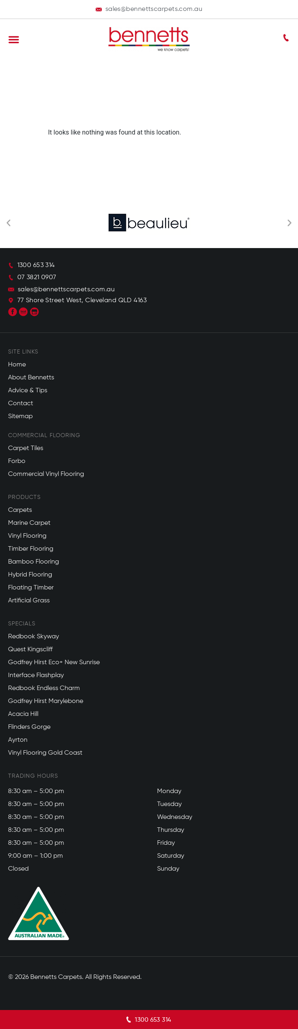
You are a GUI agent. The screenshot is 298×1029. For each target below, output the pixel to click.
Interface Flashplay (36, 675)
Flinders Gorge (29, 727)
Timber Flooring (30, 549)
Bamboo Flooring (33, 562)
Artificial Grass (29, 601)
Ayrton (17, 740)
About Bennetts (31, 378)
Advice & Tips (27, 390)
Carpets (20, 510)
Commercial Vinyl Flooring (46, 474)
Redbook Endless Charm (44, 688)
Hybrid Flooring (30, 575)
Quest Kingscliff (30, 649)
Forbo (16, 461)
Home (17, 365)
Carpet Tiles (25, 448)
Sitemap (20, 416)
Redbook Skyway (33, 636)
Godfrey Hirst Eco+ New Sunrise (54, 662)
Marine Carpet (29, 523)
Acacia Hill (23, 714)
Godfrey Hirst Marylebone (45, 701)
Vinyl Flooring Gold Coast (45, 753)
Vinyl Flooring (27, 536)
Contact (20, 403)
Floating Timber (31, 588)
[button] (13, 39)
